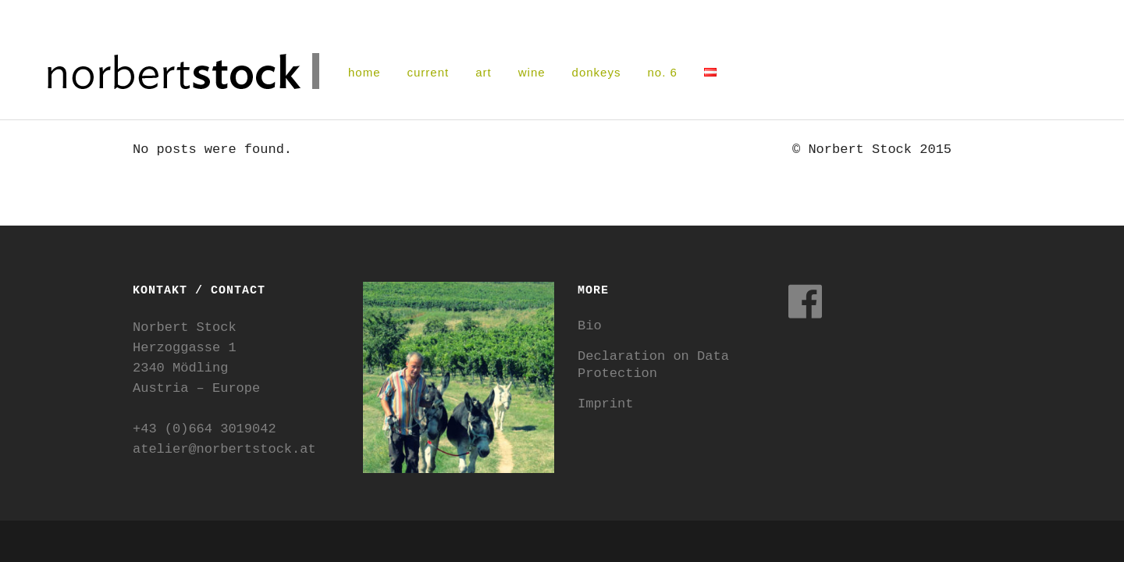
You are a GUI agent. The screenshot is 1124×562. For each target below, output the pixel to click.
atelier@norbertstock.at (224, 449)
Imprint (605, 404)
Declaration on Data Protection (653, 365)
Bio (590, 325)
